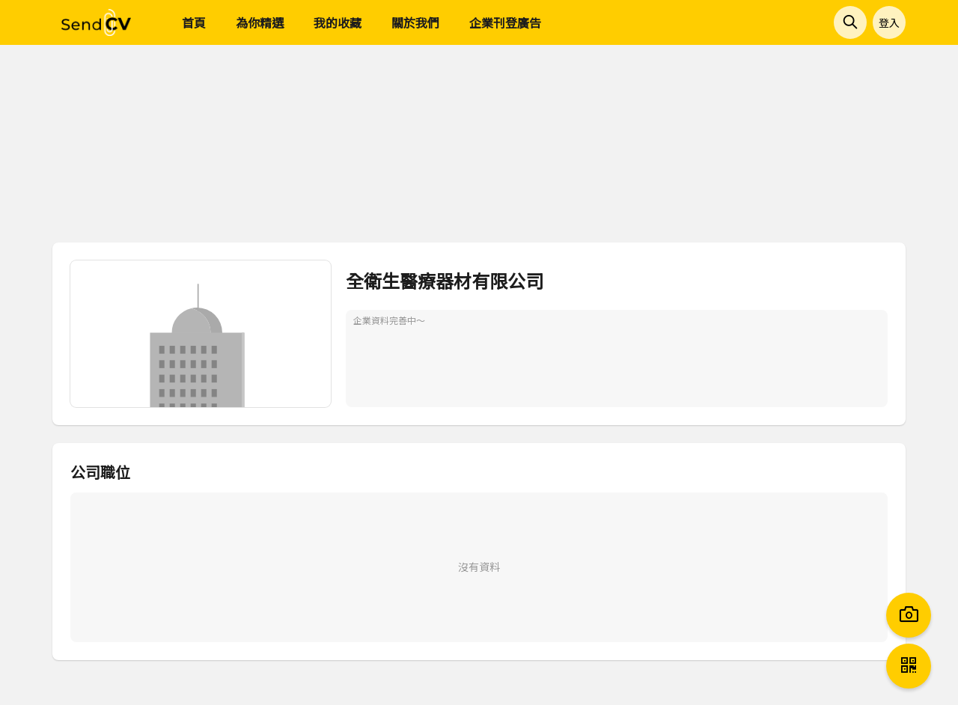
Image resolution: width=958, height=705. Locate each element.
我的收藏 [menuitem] (337, 22)
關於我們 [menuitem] (415, 22)
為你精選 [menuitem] (260, 22)
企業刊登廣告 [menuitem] (505, 22)
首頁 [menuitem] (194, 22)
